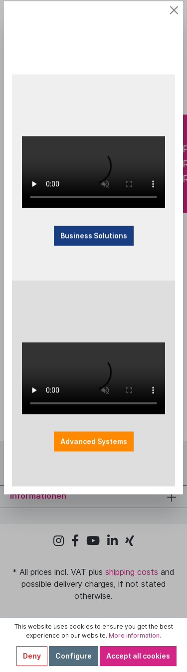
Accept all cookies (138, 656)
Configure (73, 656)
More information (134, 635)
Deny (32, 656)
